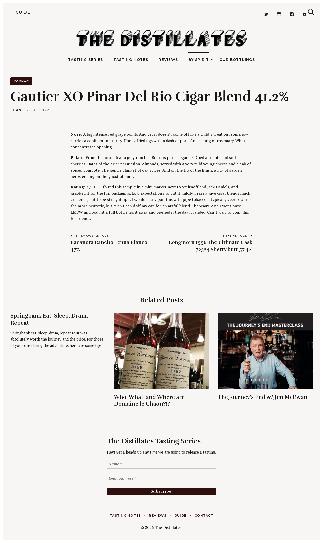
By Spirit (198, 59)
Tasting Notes (130, 59)
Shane (17, 110)
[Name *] (161, 464)
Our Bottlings (237, 59)
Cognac (21, 81)
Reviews (168, 59)
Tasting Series (85, 59)
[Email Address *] (161, 478)
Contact (204, 515)
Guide (15, 12)
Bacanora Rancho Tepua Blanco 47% (109, 246)
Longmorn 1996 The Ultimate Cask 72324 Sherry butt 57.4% (210, 246)
